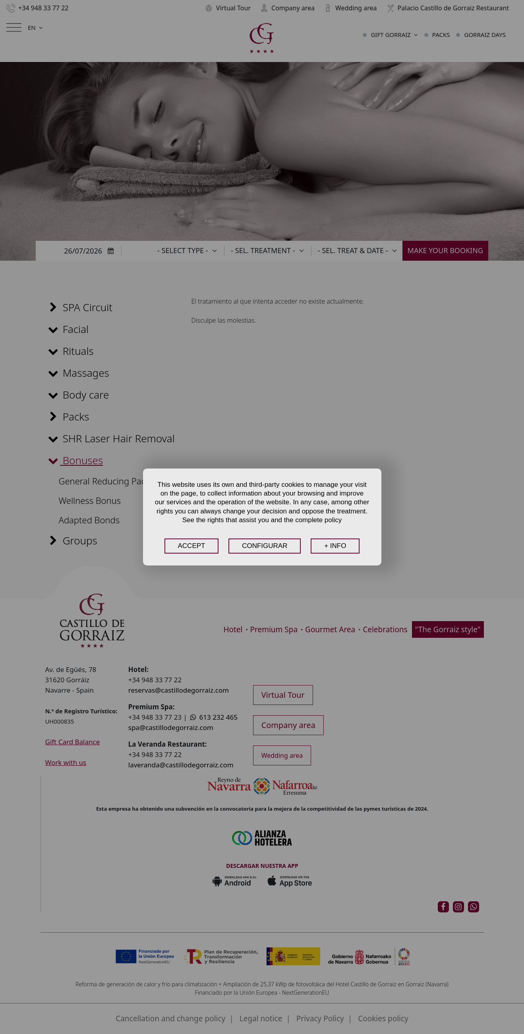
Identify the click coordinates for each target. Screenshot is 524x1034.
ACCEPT (191, 546)
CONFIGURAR (264, 546)
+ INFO (335, 546)
